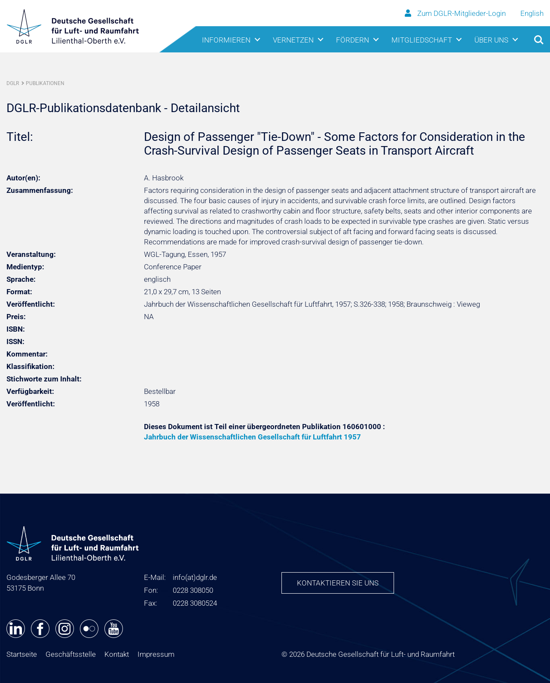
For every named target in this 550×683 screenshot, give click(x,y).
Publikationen (45, 83)
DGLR (12, 83)
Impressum (156, 654)
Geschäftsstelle (71, 654)
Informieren (226, 40)
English (532, 13)
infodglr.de (195, 577)
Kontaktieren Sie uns (338, 583)
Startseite (21, 654)
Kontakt (116, 654)
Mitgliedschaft (421, 40)
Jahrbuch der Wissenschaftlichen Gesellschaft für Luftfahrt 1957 (252, 437)
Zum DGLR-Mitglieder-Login (456, 13)
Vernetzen (293, 40)
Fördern (352, 40)
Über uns (491, 40)
